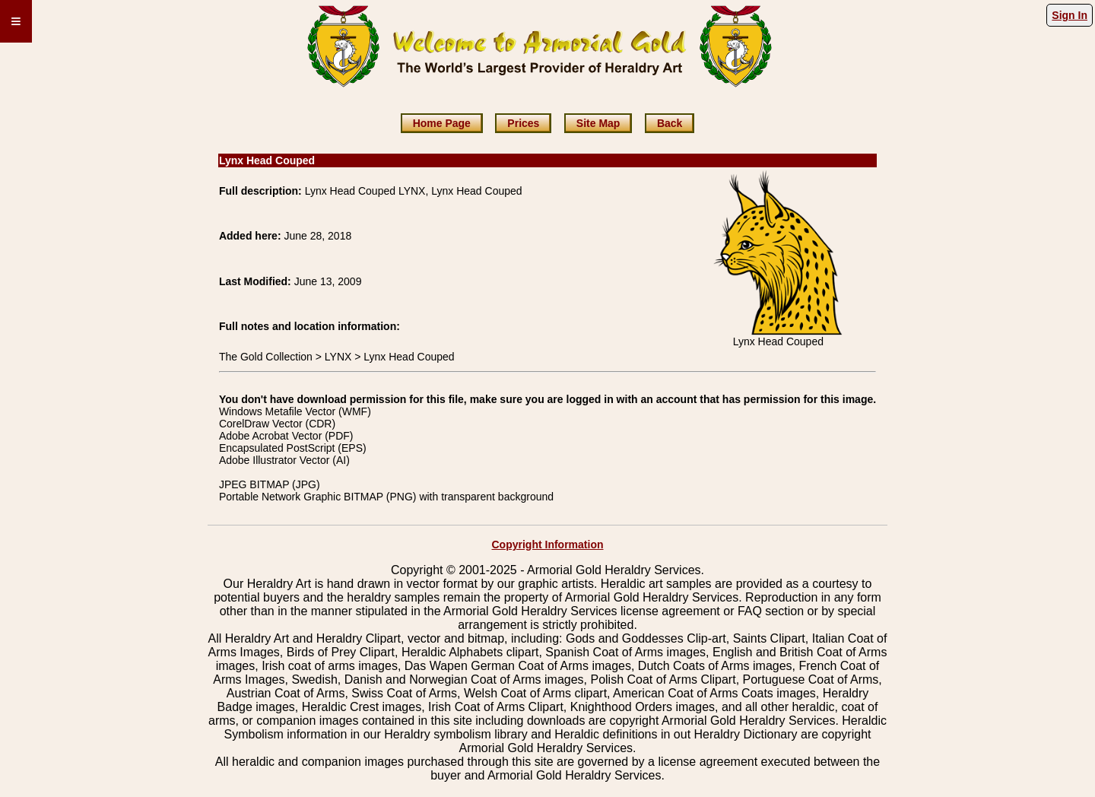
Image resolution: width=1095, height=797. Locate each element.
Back (669, 123)
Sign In (1069, 15)
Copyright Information (548, 544)
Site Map (598, 123)
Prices (523, 123)
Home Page (442, 123)
